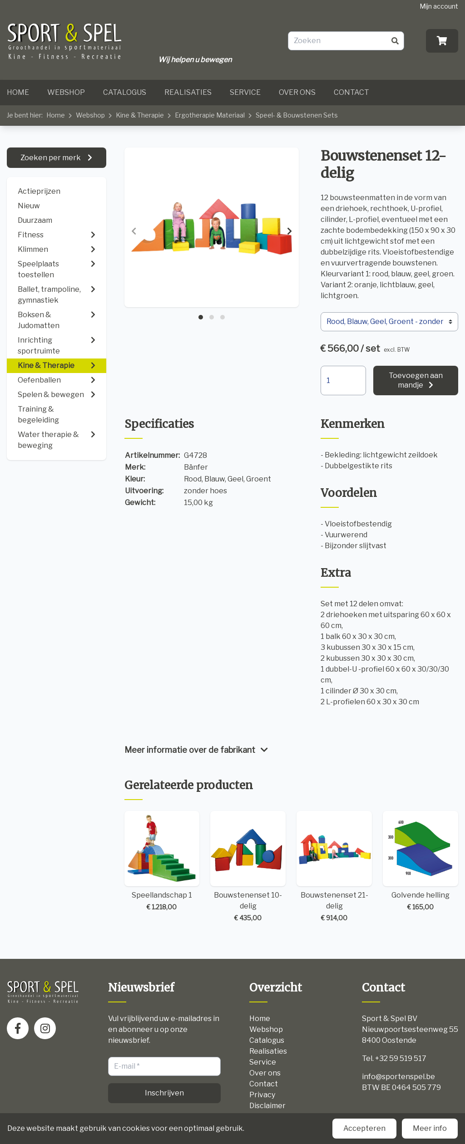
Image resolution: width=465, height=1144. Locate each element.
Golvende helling (420, 861)
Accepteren (364, 1128)
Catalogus (124, 92)
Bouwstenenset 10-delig (248, 867)
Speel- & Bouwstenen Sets (297, 115)
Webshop (66, 92)
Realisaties (188, 92)
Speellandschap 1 (162, 861)
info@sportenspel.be (398, 1076)
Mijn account (439, 6)
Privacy (262, 1094)
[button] (200, 317)
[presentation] (134, 231)
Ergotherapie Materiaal (210, 115)
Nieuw (29, 205)
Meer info (430, 1128)
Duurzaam (35, 220)
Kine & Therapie (140, 115)
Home (18, 92)
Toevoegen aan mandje (416, 380)
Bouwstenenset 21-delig (334, 867)
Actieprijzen (39, 191)
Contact (351, 92)
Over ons (297, 92)
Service (245, 92)
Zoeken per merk (51, 157)
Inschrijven (164, 1093)
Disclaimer (267, 1105)
